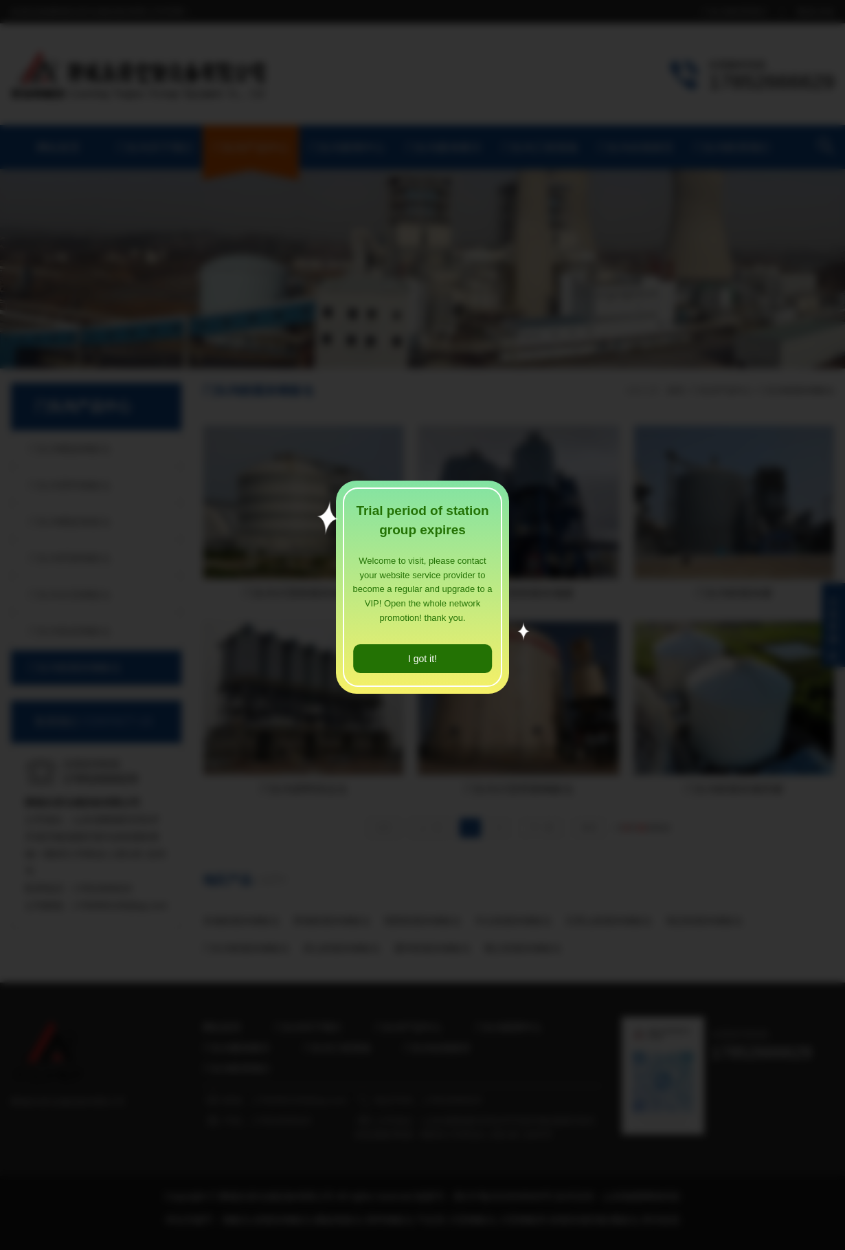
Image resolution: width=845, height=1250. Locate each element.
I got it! (422, 658)
